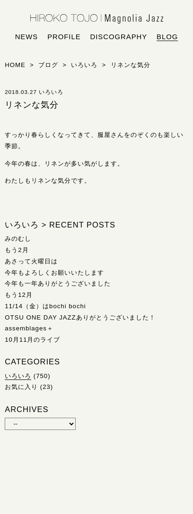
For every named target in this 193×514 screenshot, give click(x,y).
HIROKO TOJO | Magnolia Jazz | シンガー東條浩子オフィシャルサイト (96, 19)
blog (167, 37)
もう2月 (16, 249)
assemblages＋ (29, 328)
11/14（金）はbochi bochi (45, 306)
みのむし (18, 238)
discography (119, 37)
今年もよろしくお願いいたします (54, 272)
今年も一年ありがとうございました (58, 283)
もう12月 (19, 294)
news (26, 37)
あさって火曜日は (31, 261)
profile (63, 37)
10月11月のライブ (32, 339)
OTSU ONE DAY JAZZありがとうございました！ (80, 317)
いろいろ (18, 375)
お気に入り (21, 386)
